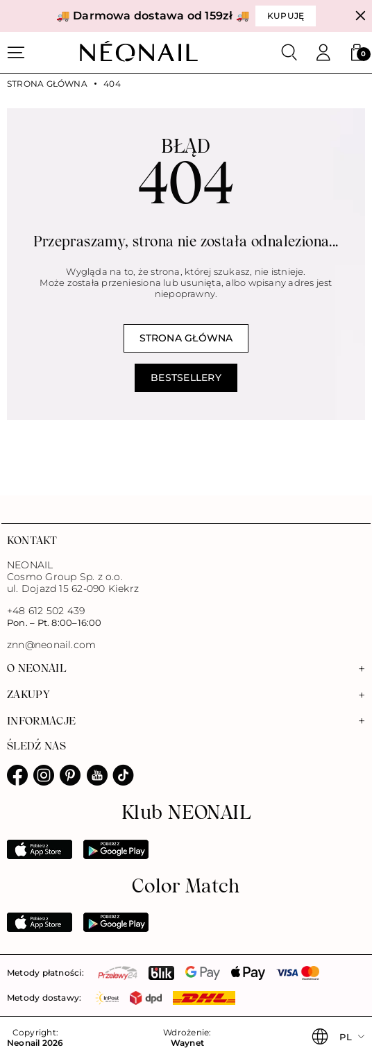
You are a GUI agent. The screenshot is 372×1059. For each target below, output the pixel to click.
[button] (356, 52)
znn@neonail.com (51, 645)
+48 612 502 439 (46, 610)
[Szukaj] (289, 52)
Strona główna (47, 84)
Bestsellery (186, 377)
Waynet (187, 1043)
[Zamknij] (360, 16)
